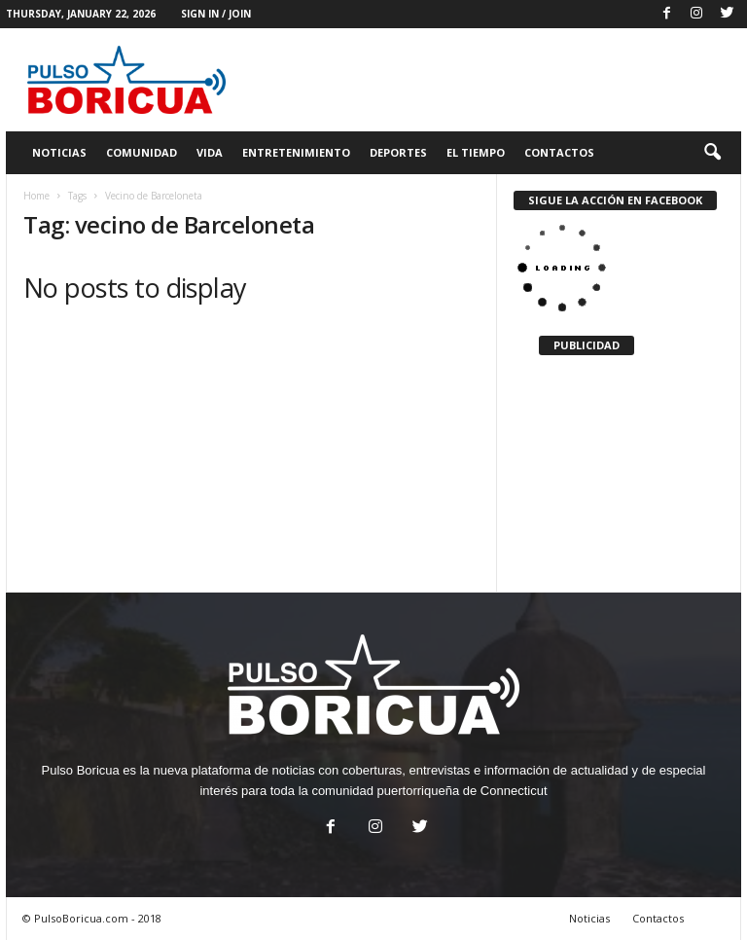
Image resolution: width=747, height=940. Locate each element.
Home (36, 195)
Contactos (559, 152)
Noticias (59, 152)
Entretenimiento (296, 152)
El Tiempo (475, 152)
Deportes (398, 152)
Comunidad (141, 152)
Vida (209, 152)
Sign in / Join (216, 13)
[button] (712, 152)
